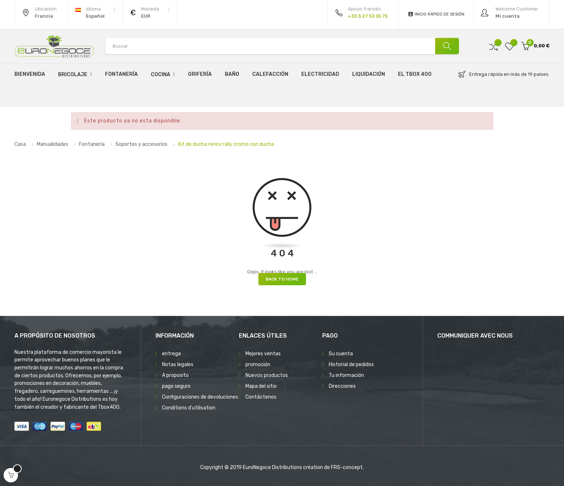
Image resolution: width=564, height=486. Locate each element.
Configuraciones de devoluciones (200, 397)
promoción (257, 364)
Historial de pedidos (351, 364)
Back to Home (282, 279)
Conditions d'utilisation (188, 408)
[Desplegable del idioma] (95, 12)
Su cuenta (341, 354)
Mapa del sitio (261, 386)
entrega (171, 354)
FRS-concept (347, 467)
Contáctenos (260, 397)
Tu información (346, 375)
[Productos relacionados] (150, 12)
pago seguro (176, 386)
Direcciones (342, 386)
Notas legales (177, 364)
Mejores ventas (263, 354)
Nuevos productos (266, 375)
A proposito (175, 375)
